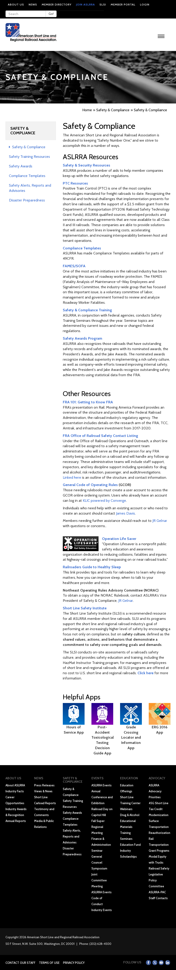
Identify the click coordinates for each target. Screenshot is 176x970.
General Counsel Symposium (99, 862)
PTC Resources (75, 183)
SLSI (102, 4)
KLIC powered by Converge (104, 500)
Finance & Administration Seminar (101, 844)
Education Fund (130, 844)
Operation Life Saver (119, 539)
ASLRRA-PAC (157, 892)
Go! (51, 14)
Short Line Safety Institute (85, 608)
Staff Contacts (158, 898)
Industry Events (101, 910)
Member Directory (57, 4)
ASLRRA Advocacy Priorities (155, 791)
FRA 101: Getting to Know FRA (88, 402)
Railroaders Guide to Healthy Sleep (92, 567)
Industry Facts (15, 791)
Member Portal (123, 4)
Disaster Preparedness (27, 200)
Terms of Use (49, 963)
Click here (146, 673)
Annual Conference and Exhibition (102, 797)
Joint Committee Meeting (99, 880)
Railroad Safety (159, 868)
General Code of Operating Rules (90, 485)
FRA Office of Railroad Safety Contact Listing (100, 435)
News (33, 4)
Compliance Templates (27, 176)
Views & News (43, 791)
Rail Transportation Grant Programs (159, 844)
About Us (16, 4)
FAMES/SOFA (74, 266)
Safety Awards (20, 166)
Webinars (126, 809)
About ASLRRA (15, 785)
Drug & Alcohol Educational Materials (129, 821)
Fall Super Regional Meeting (97, 827)
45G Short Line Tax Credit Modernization (158, 809)
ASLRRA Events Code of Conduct (101, 898)
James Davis (125, 513)
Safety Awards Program (82, 338)
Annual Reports (16, 821)
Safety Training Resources (29, 156)
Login (144, 4)
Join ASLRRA (85, 4)
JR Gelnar (159, 520)
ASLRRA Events (101, 785)
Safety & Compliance (27, 147)
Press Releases (44, 785)
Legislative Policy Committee (156, 880)
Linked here (72, 477)
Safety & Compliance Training (87, 310)
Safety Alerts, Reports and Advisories (72, 836)
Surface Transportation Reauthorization (159, 827)
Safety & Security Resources (86, 165)
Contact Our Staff (21, 963)
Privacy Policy (74, 963)
